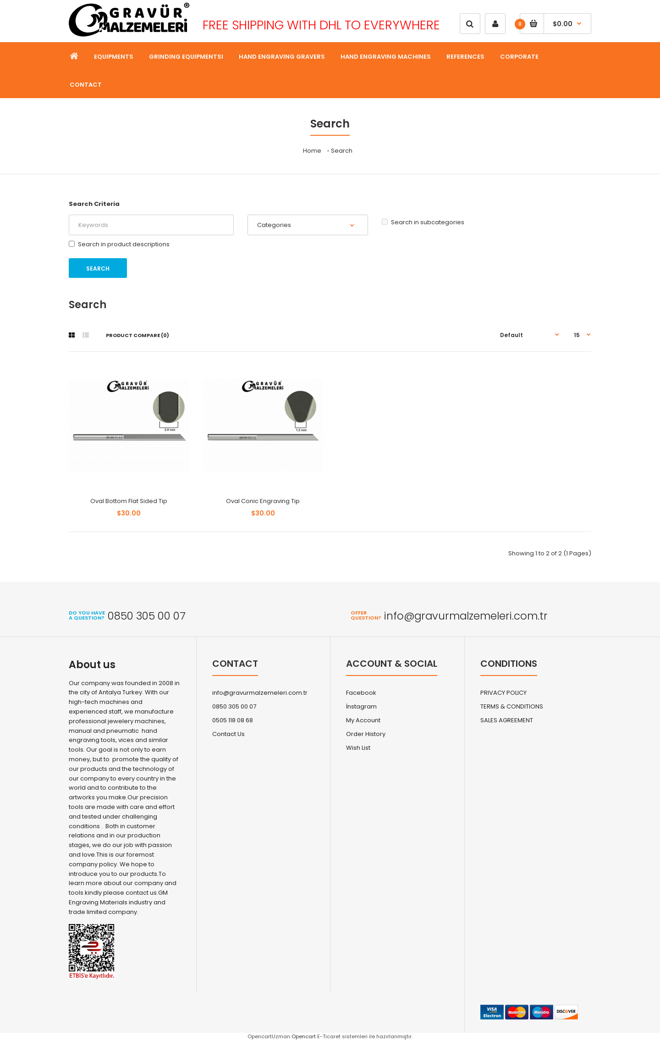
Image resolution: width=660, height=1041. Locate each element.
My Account (363, 720)
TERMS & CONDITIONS (511, 706)
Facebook (361, 692)
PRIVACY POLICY (503, 692)
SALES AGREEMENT (506, 720)
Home (312, 150)
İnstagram (361, 706)
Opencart (304, 1036)
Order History (365, 734)
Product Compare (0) (137, 335)
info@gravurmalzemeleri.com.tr (260, 692)
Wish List (358, 747)
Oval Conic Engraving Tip (263, 501)
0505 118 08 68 (232, 720)
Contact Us (228, 734)
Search (341, 150)
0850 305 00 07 (234, 706)
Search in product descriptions (119, 244)
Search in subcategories (423, 222)
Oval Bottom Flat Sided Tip (128, 501)
